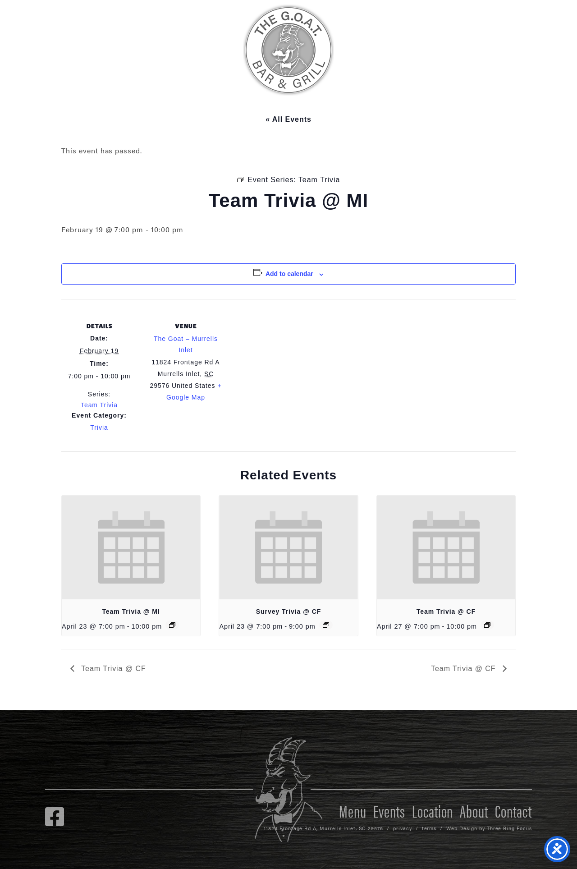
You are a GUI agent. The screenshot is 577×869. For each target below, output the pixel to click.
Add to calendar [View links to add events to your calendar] (289, 273)
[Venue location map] (282, 361)
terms (429, 828)
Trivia (99, 427)
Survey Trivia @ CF (288, 611)
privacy (402, 828)
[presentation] (131, 547)
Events (389, 810)
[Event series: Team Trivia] (172, 625)
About (474, 810)
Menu (352, 810)
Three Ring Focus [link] (509, 828)
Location (432, 810)
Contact (513, 810)
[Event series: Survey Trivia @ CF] (326, 625)
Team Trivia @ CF (446, 611)
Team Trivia (99, 405)
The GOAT (288, 50)
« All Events (288, 119)
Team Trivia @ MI (131, 611)
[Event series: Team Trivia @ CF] (487, 625)
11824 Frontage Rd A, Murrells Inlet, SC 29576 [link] (323, 828)
